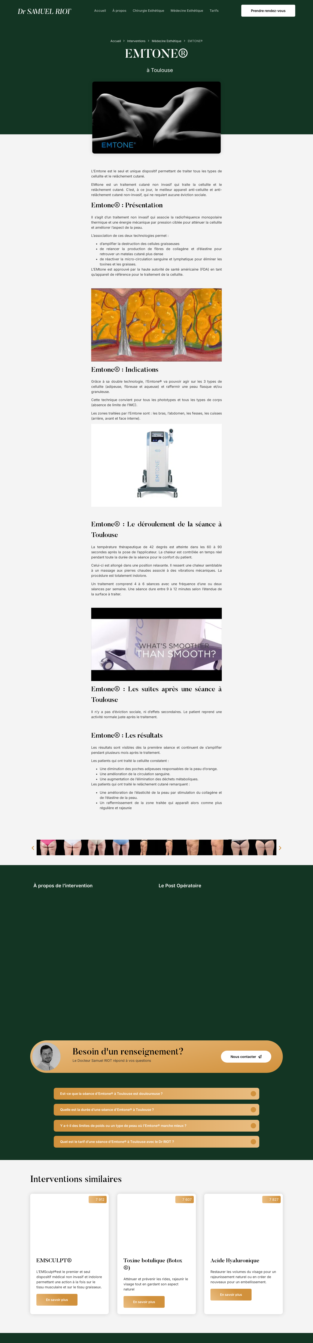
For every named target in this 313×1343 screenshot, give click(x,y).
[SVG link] (43, 11)
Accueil (100, 11)
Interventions (136, 41)
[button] (33, 848)
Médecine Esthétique (187, 11)
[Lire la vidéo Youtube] (156, 325)
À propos (119, 11)
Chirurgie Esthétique (148, 11)
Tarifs (214, 11)
